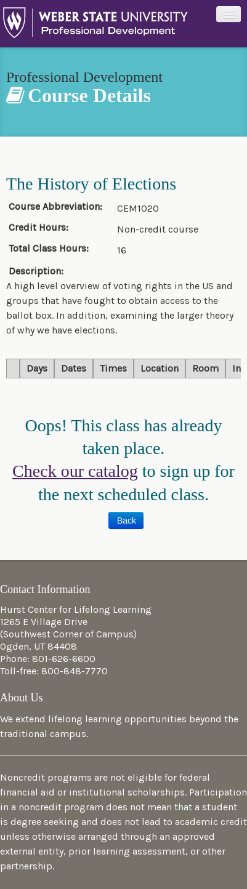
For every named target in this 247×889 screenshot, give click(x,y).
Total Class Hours (47, 248)
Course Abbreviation (54, 206)
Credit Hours (37, 227)
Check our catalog (75, 470)
